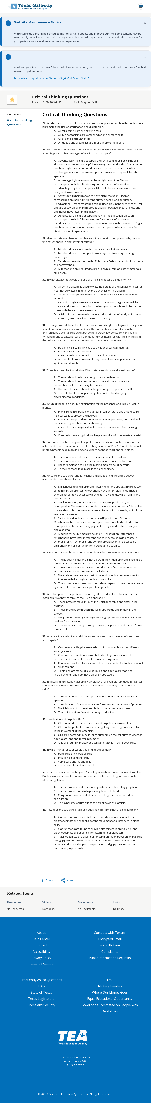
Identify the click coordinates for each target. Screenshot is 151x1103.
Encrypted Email (110, 939)
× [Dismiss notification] (145, 22)
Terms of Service (41, 964)
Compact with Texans (110, 932)
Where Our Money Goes (110, 992)
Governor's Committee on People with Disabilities (110, 1008)
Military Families (110, 986)
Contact (41, 945)
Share (70, 880)
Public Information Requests (110, 958)
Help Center (41, 939)
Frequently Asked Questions (41, 980)
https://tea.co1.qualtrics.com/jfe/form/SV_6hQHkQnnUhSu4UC (51, 78)
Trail (109, 980)
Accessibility (41, 951)
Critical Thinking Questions (19, 122)
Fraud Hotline (110, 945)
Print (52, 880)
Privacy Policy (41, 958)
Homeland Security (41, 1005)
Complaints (109, 951)
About (41, 932)
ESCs (41, 986)
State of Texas (41, 992)
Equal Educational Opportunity (109, 999)
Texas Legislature (41, 999)
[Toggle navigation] (141, 6)
